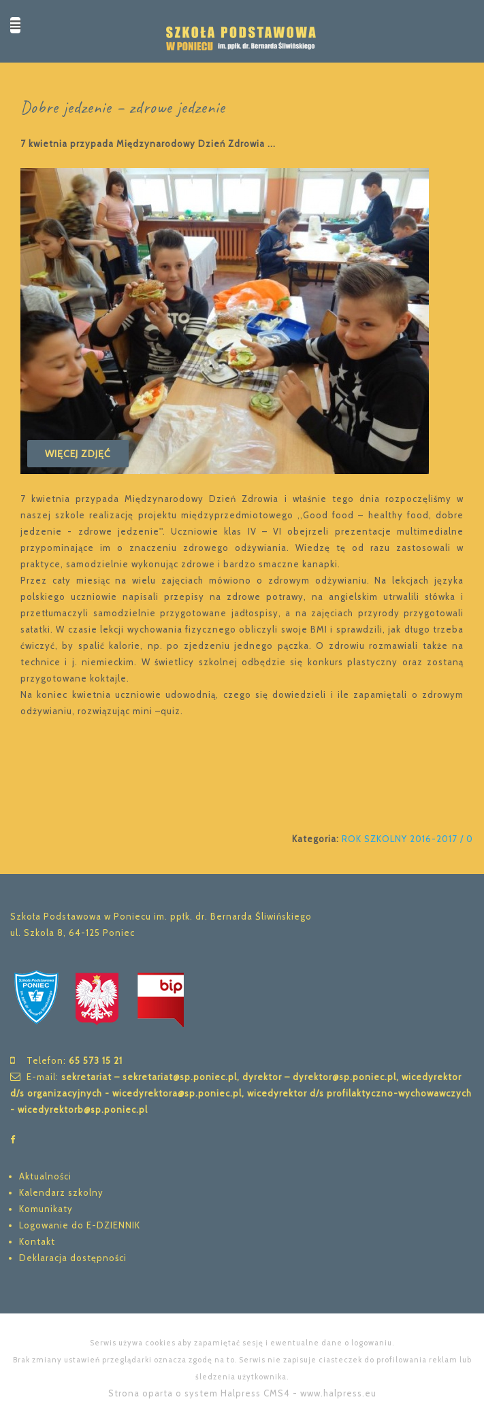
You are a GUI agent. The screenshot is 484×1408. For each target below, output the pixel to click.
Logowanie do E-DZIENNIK (79, 1225)
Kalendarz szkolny (61, 1192)
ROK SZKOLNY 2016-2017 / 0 (407, 838)
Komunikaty (46, 1208)
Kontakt (37, 1241)
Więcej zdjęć (78, 454)
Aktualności (45, 1176)
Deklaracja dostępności (73, 1257)
